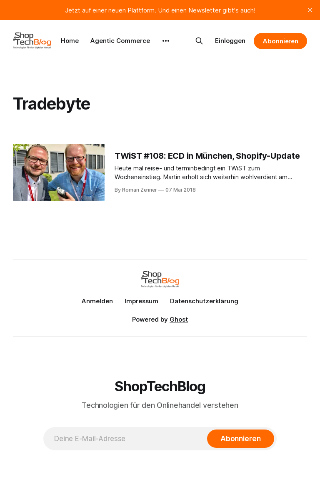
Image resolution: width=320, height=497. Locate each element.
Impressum (141, 301)
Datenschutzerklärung (204, 301)
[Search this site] (199, 40)
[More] (165, 40)
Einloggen (230, 41)
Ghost (179, 319)
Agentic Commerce (120, 41)
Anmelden (97, 301)
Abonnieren (280, 41)
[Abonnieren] (240, 439)
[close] (310, 10)
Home (70, 41)
